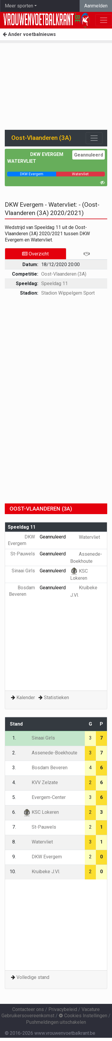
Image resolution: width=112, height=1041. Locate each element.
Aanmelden (96, 6)
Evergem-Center (44, 797)
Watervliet (21, 161)
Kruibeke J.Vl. (41, 871)
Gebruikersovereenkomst (27, 1015)
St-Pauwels (39, 827)
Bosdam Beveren (45, 767)
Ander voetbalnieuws (29, 34)
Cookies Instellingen (83, 1015)
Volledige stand (32, 977)
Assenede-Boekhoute (50, 753)
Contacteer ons (28, 1009)
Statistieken (56, 697)
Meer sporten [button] (19, 6)
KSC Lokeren (41, 812)
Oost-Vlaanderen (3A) (63, 274)
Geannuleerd (88, 155)
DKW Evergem (46, 154)
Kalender (25, 697)
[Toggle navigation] (94, 138)
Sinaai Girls (39, 738)
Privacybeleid (62, 1009)
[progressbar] (31, 174)
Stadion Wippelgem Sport (68, 293)
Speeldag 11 (54, 283)
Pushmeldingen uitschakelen (56, 1022)
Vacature (91, 1009)
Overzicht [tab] (35, 254)
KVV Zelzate (40, 782)
